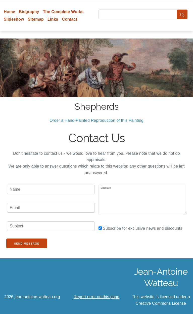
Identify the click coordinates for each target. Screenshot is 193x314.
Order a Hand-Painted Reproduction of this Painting (96, 120)
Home (9, 12)
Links (52, 19)
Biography (29, 12)
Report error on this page (96, 297)
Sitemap (36, 19)
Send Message (26, 243)
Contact (69, 19)
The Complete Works (63, 12)
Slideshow (14, 19)
